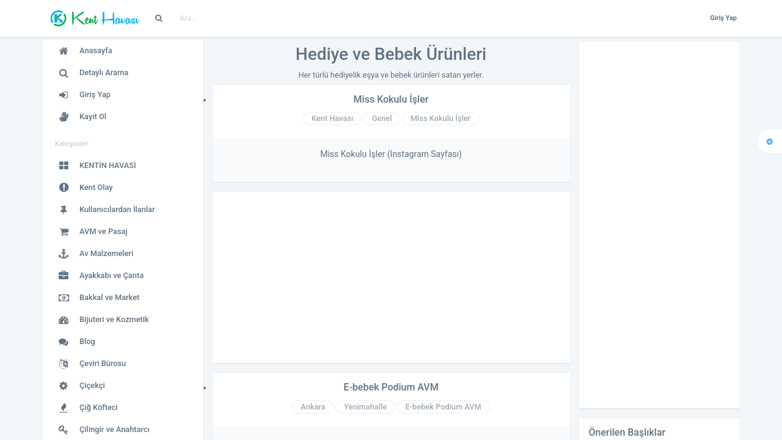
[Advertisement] (391, 277)
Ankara (313, 406)
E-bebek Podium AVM (390, 387)
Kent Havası (332, 118)
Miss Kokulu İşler (391, 99)
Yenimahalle (365, 406)
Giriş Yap (723, 18)
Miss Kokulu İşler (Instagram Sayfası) (391, 154)
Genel (382, 118)
